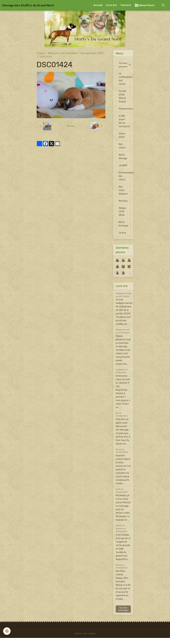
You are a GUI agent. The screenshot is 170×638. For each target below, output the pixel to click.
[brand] (28, 5)
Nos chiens (122, 146)
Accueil (97, 5)
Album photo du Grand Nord (62, 53)
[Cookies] (7, 631)
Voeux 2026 (122, 135)
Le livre (122, 233)
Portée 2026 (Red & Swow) (122, 96)
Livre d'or (111, 5)
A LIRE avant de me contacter (124, 121)
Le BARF (123, 165)
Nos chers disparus (123, 190)
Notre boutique (123, 224)
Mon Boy (123, 201)
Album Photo (144, 5)
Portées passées (123, 65)
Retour (71, 126)
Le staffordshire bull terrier (125, 79)
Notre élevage (123, 157)
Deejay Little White (122, 212)
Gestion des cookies (85, 633)
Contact (126, 5)
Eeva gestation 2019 (92, 53)
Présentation (125, 109)
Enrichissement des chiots (125, 176)
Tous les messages (123, 609)
